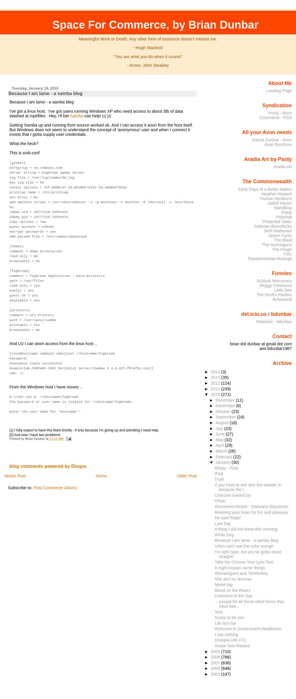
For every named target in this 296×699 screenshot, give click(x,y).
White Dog (224, 535)
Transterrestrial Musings (269, 258)
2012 (216, 383)
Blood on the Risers (233, 590)
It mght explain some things (240, 567)
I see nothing (226, 634)
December (226, 400)
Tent (219, 612)
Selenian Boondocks (273, 226)
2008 (216, 657)
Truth (219, 479)
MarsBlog (283, 207)
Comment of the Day (234, 596)
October (224, 411)
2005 (216, 674)
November (226, 405)
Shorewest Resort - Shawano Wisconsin (251, 506)
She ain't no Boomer (233, 579)
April (220, 445)
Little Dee (283, 290)
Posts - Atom (280, 113)
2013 (216, 377)
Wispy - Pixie (227, 468)
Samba (76, 116)
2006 (216, 668)
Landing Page (279, 90)
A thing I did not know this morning (246, 529)
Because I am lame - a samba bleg (46, 93)
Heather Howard (277, 194)
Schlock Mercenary (274, 281)
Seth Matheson (278, 231)
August (223, 422)
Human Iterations (276, 198)
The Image (282, 249)
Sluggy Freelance (276, 285)
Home (101, 462)
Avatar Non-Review (232, 646)
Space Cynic (280, 235)
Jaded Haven (279, 203)
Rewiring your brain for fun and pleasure (251, 512)
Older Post (187, 462)
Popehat (284, 217)
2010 (216, 394)
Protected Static (277, 221)
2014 (216, 372)
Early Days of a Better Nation (265, 189)
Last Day (223, 523)
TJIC (287, 254)
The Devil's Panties (274, 294)
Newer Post (14, 462)
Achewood (282, 299)
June (221, 434)
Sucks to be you (229, 617)
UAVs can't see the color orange (244, 546)
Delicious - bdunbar (274, 321)
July (220, 428)
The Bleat (283, 240)
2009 (216, 651)
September (226, 417)
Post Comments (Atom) (55, 474)
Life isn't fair (226, 623)
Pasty (287, 212)
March (222, 451)
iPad (219, 473)
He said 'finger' (228, 518)
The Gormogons (277, 244)
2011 (216, 389)
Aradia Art (283, 166)
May (220, 439)
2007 (216, 663)
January (224, 462)
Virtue (220, 500)
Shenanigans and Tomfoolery (241, 573)
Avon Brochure (278, 144)
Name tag (224, 584)
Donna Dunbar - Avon (272, 140)
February (224, 457)
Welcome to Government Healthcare (248, 628)
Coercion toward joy (233, 495)
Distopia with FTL (231, 640)
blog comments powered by (48, 452)
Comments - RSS (276, 117)
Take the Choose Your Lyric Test (244, 562)
